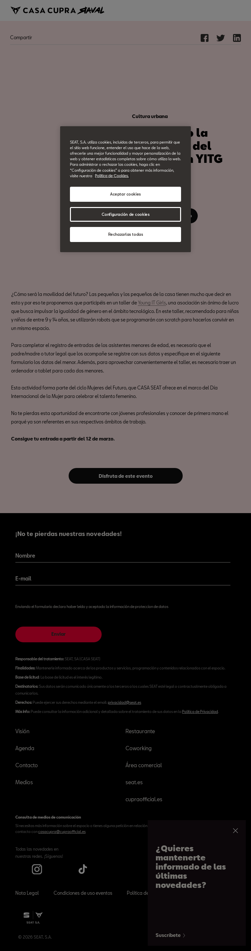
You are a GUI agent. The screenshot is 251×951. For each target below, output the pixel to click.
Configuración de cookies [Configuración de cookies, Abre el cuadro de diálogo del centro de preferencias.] (126, 214)
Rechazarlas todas (125, 234)
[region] (125, 189)
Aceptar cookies (125, 194)
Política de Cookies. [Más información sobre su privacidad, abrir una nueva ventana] (112, 175)
